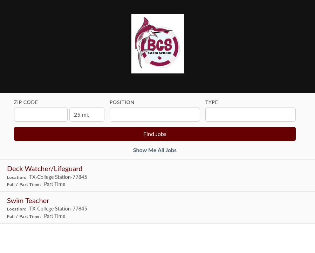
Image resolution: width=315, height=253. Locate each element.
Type (211, 102)
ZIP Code (26, 102)
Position (122, 102)
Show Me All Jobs (155, 150)
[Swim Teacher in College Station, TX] (157, 208)
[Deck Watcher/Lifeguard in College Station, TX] (157, 176)
